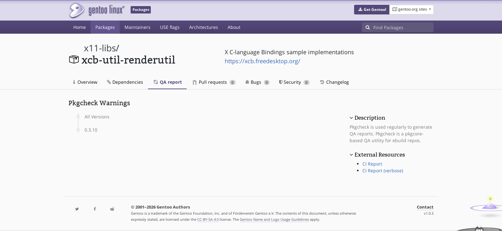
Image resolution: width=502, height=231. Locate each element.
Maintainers (137, 27)
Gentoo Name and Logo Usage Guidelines (274, 219)
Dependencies (125, 82)
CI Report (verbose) (382, 170)
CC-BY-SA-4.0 (208, 219)
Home (79, 27)
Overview (85, 82)
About (234, 27)
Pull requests (214, 82)
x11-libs (100, 48)
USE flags (170, 27)
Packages (105, 27)
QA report (167, 82)
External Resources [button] (379, 154)
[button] (372, 9)
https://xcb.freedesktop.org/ (262, 61)
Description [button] (369, 118)
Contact (425, 207)
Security (294, 82)
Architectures (203, 27)
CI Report (372, 164)
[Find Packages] (403, 27)
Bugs (257, 82)
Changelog (334, 82)
